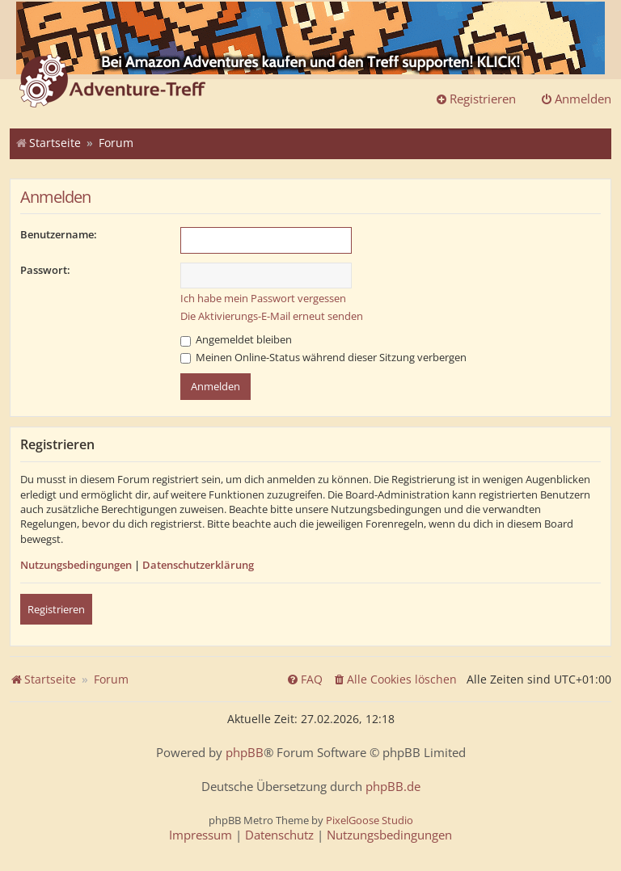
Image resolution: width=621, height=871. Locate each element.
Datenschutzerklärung (198, 565)
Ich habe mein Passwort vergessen (263, 298)
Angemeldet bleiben (236, 339)
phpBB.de (392, 786)
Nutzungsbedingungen (76, 565)
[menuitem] (394, 679)
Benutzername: (58, 234)
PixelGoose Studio (369, 820)
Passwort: (45, 270)
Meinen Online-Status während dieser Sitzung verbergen (323, 357)
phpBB (245, 752)
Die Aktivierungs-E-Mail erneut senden (271, 316)
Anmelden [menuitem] (575, 98)
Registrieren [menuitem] (475, 98)
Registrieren (56, 609)
